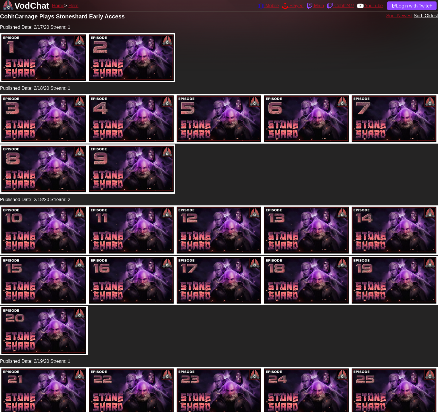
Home (58, 5)
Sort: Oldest (426, 15)
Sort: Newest (399, 15)
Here (73, 5)
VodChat (31, 5)
